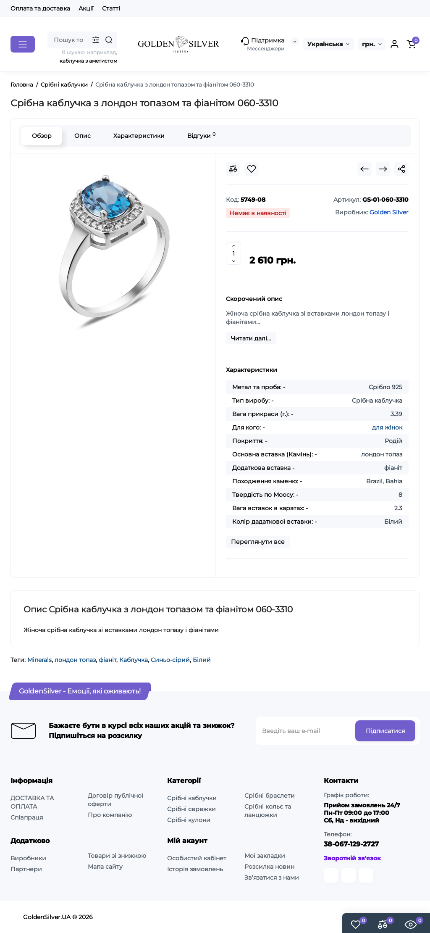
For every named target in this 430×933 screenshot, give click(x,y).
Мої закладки (264, 855)
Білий (202, 660)
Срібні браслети (269, 795)
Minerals (39, 660)
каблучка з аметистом (88, 61)
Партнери (26, 869)
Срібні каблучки (192, 798)
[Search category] (95, 40)
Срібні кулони (188, 820)
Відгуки (201, 136)
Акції (86, 8)
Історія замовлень (195, 869)
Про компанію (110, 815)
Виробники (28, 858)
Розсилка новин (269, 866)
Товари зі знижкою (117, 855)
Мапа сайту (105, 866)
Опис (82, 136)
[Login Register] (394, 44)
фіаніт (107, 660)
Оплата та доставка (40, 8)
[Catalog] (22, 44)
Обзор (41, 136)
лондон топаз (75, 660)
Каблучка (133, 660)
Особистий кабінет (196, 858)
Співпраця (26, 817)
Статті (111, 8)
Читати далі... (251, 338)
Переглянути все (258, 542)
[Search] (108, 40)
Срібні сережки (191, 809)
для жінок (387, 427)
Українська (325, 44)
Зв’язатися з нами (271, 877)
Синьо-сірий (170, 660)
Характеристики (138, 136)
